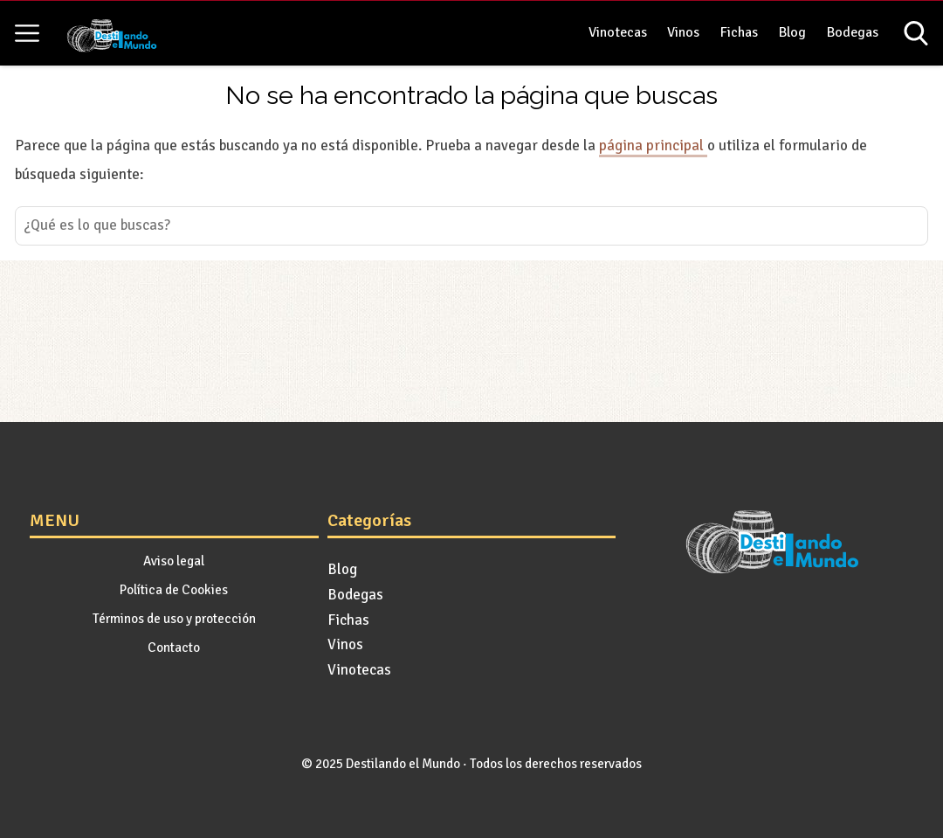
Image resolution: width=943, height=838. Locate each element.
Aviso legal (173, 561)
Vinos (683, 32)
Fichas (739, 32)
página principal (653, 145)
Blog (792, 32)
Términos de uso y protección (174, 619)
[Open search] (916, 33)
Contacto (174, 647)
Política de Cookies (174, 590)
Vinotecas (618, 32)
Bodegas (852, 32)
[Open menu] (27, 33)
